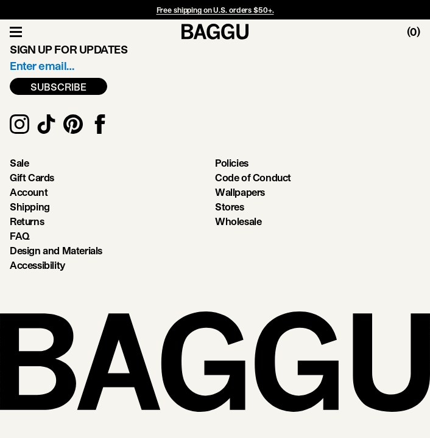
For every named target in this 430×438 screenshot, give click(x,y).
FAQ (20, 236)
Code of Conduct (253, 177)
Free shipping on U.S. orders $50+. (215, 9)
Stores (229, 206)
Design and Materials (56, 250)
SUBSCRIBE (58, 86)
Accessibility (37, 265)
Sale (19, 163)
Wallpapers (240, 192)
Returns (27, 221)
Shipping (30, 206)
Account (29, 192)
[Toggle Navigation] (16, 31)
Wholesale (238, 221)
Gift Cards (32, 177)
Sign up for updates (68, 49)
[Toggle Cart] (418, 31)
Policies (231, 163)
